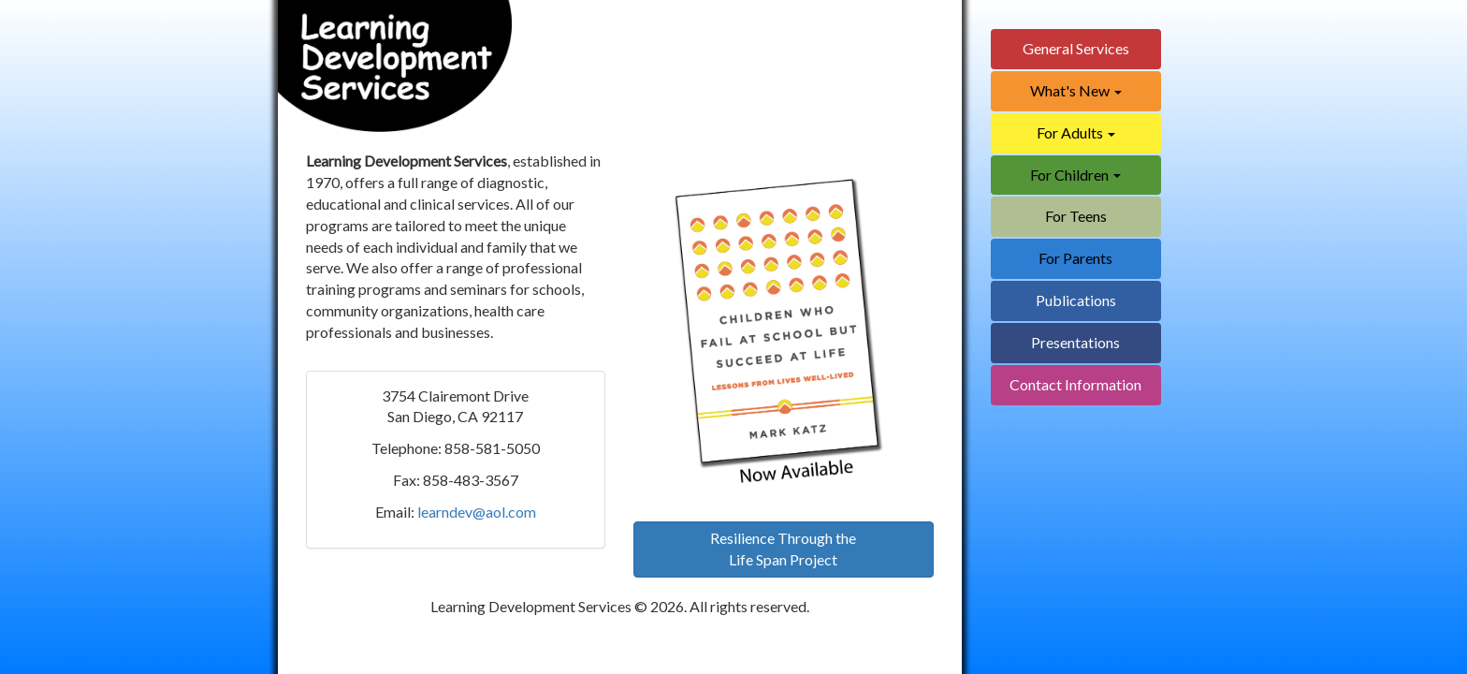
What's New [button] (1076, 90)
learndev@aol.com (476, 511)
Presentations (1075, 342)
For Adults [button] (1076, 132)
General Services (1076, 48)
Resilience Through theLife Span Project (783, 548)
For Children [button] (1075, 174)
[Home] (395, 73)
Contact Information (1075, 384)
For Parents (1075, 258)
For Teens (1076, 216)
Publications (1076, 300)
